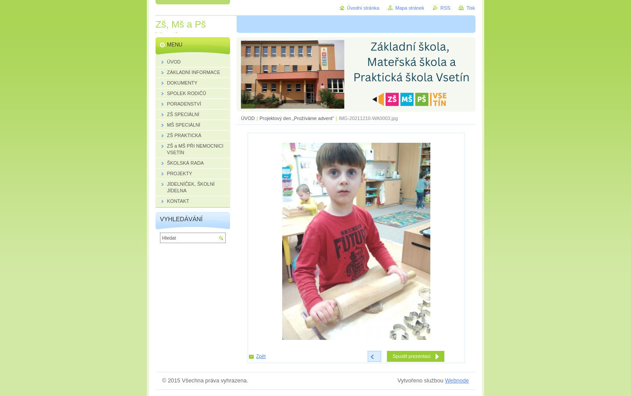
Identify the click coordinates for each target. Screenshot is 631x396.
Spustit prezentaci (411, 356)
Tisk (470, 8)
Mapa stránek (409, 8)
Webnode (457, 380)
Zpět (261, 356)
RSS (445, 8)
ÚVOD (248, 118)
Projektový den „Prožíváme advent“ (296, 118)
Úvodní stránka (363, 8)
